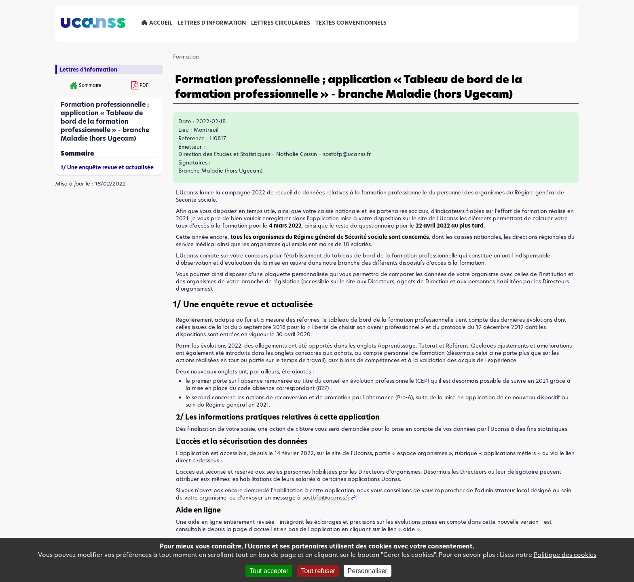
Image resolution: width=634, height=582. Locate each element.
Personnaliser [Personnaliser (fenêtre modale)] (367, 570)
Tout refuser (318, 570)
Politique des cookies (565, 554)
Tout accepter (268, 570)
